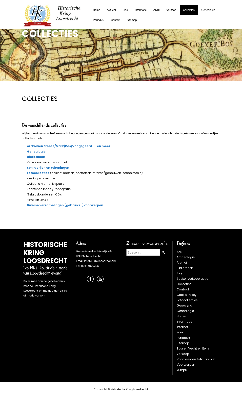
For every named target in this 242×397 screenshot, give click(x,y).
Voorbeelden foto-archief (196, 359)
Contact (115, 20)
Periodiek (98, 20)
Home (96, 10)
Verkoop (171, 10)
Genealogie (208, 10)
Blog (125, 10)
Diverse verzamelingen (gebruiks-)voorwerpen (65, 205)
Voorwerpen (186, 364)
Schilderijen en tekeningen (48, 167)
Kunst (181, 332)
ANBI (156, 10)
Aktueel (111, 10)
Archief (182, 262)
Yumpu (182, 370)
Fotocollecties (38, 173)
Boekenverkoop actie (192, 279)
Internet (182, 327)
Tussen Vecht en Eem (193, 348)
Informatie (141, 10)
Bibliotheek (36, 157)
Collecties (189, 10)
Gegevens (184, 305)
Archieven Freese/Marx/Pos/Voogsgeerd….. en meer (68, 146)
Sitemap (132, 20)
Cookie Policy (186, 295)
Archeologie (186, 257)
